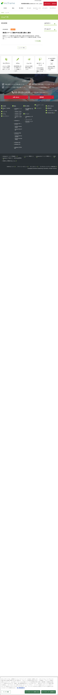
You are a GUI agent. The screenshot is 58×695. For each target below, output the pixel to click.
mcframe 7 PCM (18, 113)
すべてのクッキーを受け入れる (32, 691)
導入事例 (27, 106)
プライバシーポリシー (22, 166)
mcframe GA (17, 142)
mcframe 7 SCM (18, 111)
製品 (15, 106)
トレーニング (28, 119)
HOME (2, 12)
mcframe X (16, 120)
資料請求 (54, 3)
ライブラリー (6, 116)
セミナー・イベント (40, 105)
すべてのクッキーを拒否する (48, 691)
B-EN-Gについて (10, 166)
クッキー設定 (6, 691)
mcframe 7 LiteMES (18, 117)
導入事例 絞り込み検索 (29, 109)
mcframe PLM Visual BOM (18, 136)
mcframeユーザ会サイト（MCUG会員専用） (12, 158)
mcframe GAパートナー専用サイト (43, 156)
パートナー (38, 108)
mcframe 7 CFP (18, 115)
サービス (27, 114)
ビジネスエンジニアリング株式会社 (48, 166)
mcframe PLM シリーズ (17, 134)
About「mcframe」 (6, 109)
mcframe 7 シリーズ (18, 109)
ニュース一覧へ (22, 47)
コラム (4, 114)
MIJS (54, 156)
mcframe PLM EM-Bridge (18, 139)
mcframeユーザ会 (29, 117)
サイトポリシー (33, 166)
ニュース (5, 111)
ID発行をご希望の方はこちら (9, 161)
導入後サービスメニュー (29, 122)
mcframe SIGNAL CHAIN (18, 127)
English (39, 0)
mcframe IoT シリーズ (18, 124)
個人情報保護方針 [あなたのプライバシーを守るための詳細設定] (21, 687)
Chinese (36, 0)
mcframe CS (17, 144)
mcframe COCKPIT (18, 148)
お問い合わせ (47, 3)
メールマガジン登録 (52, 110)
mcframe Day (50, 112)
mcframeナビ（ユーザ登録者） (9, 156)
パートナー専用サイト (29, 156)
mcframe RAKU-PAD (18, 130)
